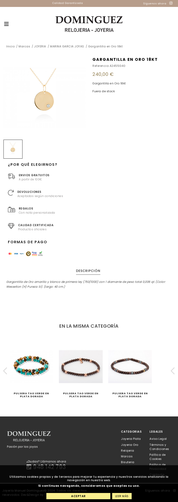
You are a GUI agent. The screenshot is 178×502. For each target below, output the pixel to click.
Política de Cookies (157, 457)
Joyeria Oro (129, 445)
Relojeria (127, 450)
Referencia (100, 66)
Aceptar (78, 496)
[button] (5, 371)
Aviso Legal (158, 439)
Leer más (122, 496)
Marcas (127, 456)
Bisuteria (127, 462)
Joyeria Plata (131, 439)
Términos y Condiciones (159, 447)
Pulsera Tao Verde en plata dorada (31, 394)
